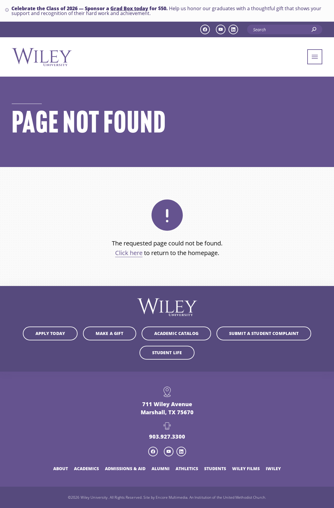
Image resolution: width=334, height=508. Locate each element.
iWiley (273, 468)
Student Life (167, 352)
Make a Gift (110, 333)
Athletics (187, 468)
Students (215, 468)
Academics (86, 468)
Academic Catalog (176, 333)
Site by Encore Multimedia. (165, 497)
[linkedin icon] (233, 29)
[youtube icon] (220, 29)
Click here (128, 253)
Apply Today (50, 333)
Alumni (161, 468)
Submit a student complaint (264, 333)
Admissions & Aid (125, 468)
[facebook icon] (205, 29)
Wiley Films (246, 468)
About (60, 468)
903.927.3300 (167, 436)
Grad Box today (129, 8)
